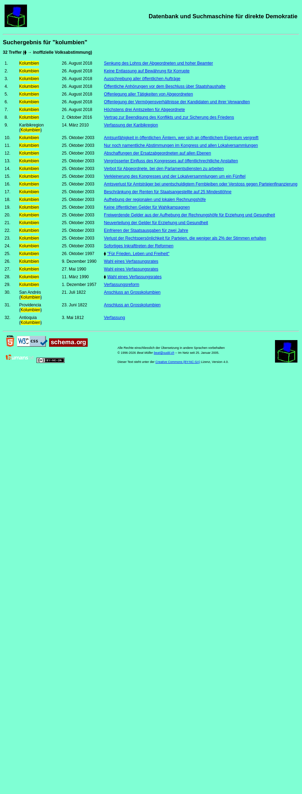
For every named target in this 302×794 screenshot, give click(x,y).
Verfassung (114, 317)
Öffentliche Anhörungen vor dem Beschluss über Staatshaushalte (165, 86)
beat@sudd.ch (164, 352)
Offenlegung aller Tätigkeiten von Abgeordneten (148, 94)
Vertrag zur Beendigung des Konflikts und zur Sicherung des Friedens (169, 117)
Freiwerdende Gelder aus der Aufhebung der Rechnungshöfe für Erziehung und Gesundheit (189, 215)
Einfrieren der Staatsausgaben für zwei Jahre (146, 230)
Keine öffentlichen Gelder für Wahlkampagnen (147, 207)
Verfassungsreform (121, 284)
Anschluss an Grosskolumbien (132, 292)
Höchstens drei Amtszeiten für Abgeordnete (144, 109)
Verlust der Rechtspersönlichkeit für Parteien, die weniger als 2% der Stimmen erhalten (185, 238)
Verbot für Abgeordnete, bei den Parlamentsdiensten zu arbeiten (164, 168)
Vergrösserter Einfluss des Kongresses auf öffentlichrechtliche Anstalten (171, 160)
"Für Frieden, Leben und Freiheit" (138, 253)
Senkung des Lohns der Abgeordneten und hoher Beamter (158, 63)
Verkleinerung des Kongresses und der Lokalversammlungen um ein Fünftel (175, 176)
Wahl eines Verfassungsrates (131, 261)
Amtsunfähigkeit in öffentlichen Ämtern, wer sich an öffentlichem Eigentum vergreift (181, 137)
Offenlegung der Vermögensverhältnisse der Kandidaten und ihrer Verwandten (177, 101)
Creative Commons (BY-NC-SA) (177, 362)
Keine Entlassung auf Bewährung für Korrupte (146, 71)
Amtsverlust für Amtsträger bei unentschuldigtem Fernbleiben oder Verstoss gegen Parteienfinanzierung (200, 184)
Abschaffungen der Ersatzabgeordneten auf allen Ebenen (157, 153)
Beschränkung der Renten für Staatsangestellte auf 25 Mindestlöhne (167, 191)
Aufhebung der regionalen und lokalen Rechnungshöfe (155, 199)
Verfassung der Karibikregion (131, 125)
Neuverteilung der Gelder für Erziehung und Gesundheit (156, 222)
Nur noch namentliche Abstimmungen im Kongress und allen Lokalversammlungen (181, 145)
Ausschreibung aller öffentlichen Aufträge (142, 78)
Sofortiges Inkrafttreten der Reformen (138, 245)
